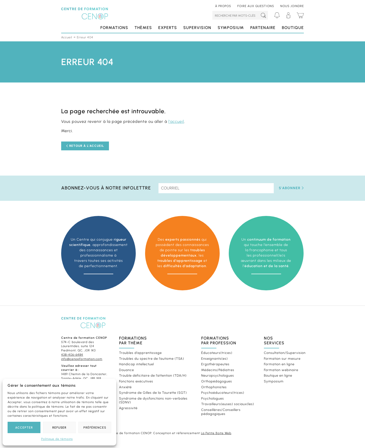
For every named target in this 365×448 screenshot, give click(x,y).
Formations (114, 27)
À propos (223, 6)
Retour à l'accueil (85, 146)
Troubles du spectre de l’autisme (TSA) (151, 358)
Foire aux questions (255, 6)
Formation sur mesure (282, 358)
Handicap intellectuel (136, 364)
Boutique (293, 27)
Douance (126, 370)
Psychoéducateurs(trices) (222, 393)
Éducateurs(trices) (216, 353)
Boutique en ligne (278, 375)
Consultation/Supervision (283, 353)
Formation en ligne (279, 364)
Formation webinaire (281, 370)
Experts (167, 27)
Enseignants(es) (214, 358)
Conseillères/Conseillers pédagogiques (221, 412)
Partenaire (263, 27)
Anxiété (125, 387)
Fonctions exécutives (136, 381)
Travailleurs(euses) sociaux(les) (227, 404)
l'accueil (176, 121)
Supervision (197, 27)
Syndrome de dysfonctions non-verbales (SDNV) (153, 400)
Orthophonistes (214, 387)
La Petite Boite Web (216, 433)
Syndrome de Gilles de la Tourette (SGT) (153, 393)
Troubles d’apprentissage (140, 353)
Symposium (231, 27)
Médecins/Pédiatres (217, 370)
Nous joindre (292, 6)
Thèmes (143, 27)
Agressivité (128, 408)
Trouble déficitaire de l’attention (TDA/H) (153, 375)
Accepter (24, 427)
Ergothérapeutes (215, 364)
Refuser (59, 427)
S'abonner (291, 188)
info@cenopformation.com (81, 359)
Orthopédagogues (216, 381)
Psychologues (212, 398)
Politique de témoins (57, 439)
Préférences (94, 427)
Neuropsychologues (217, 375)
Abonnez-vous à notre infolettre (106, 188)
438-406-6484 (72, 354)
